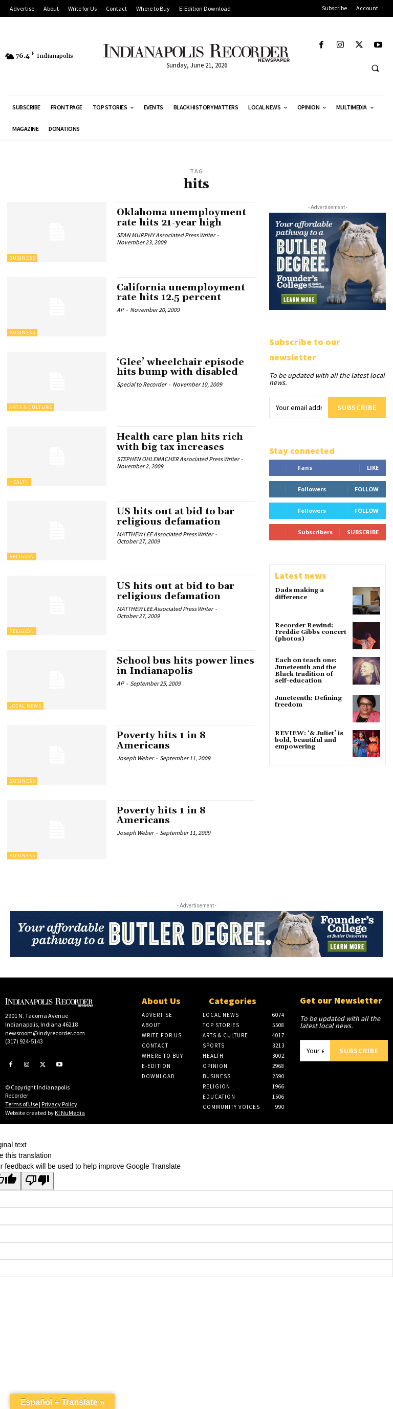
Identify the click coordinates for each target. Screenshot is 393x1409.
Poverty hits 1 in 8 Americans (161, 741)
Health (19, 482)
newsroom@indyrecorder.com (45, 1033)
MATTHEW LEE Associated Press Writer (165, 534)
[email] (298, 407)
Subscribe (357, 407)
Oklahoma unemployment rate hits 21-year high (181, 218)
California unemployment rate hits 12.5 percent (181, 293)
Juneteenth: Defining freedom (308, 701)
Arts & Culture (30, 407)
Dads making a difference (299, 593)
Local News (25, 705)
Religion (21, 556)
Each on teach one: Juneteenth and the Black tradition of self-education (306, 670)
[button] (375, 68)
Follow (367, 489)
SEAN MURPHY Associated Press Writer (166, 235)
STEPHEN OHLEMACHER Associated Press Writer (178, 459)
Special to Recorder (141, 384)
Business (22, 258)
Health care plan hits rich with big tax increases (180, 442)
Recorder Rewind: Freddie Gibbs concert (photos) (310, 632)
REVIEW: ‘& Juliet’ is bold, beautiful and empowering (309, 740)
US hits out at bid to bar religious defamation (175, 517)
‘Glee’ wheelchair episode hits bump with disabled (180, 367)
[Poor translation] (37, 1181)
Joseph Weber (135, 758)
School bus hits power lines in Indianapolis (185, 666)
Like (373, 467)
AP (120, 309)
